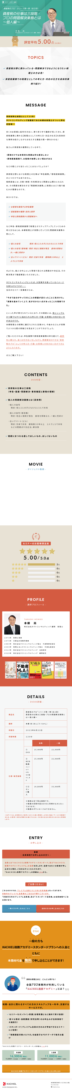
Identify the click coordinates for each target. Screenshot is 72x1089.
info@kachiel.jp (57, 1085)
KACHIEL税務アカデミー (36, 1066)
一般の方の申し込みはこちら (18, 908)
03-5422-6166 (56, 1083)
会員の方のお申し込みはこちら (53, 908)
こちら (41, 872)
